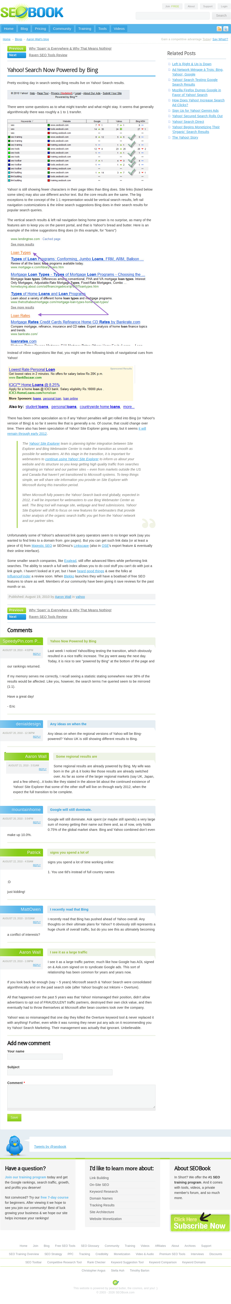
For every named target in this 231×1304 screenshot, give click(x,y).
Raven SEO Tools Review (48, 55)
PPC (70, 1254)
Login (224, 6)
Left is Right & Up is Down (191, 64)
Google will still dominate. (71, 810)
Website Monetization (106, 1219)
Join (172, 6)
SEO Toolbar (33, 1262)
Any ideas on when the (68, 724)
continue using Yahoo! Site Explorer (72, 459)
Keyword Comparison (163, 1262)
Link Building (99, 1178)
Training (84, 29)
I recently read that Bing (69, 909)
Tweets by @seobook (50, 1146)
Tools (102, 29)
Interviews (197, 1254)
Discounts (215, 1254)
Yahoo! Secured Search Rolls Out (197, 116)
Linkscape (81, 546)
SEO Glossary (90, 1246)
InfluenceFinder (19, 576)
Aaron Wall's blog (38, 39)
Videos (119, 29)
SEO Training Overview (24, 1254)
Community (62, 29)
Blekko (69, 576)
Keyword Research (104, 1191)
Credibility (102, 1254)
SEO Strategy (53, 1254)
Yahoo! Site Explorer (44, 443)
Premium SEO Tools (172, 1254)
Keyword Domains (194, 1262)
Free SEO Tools (65, 1246)
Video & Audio (145, 1254)
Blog (24, 29)
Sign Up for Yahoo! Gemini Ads (195, 110)
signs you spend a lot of (69, 852)
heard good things (90, 571)
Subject (13, 1067)
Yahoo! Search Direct (188, 122)
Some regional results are (76, 756)
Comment (16, 1083)
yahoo (80, 597)
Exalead (70, 561)
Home (9, 29)
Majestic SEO (42, 546)
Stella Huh (117, 1270)
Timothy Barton (139, 1270)
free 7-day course (55, 1197)
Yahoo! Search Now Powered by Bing (52, 69)
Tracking (84, 1254)
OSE (105, 546)
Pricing (40, 29)
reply (37, 654)
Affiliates (160, 1246)
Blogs (18, 39)
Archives (190, 1246)
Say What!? (220, 39)
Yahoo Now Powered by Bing (73, 641)
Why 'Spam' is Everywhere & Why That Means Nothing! (70, 48)
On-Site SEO (99, 1185)
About (191, 6)
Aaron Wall (63, 597)
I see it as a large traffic (69, 952)
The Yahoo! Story (185, 137)
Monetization (122, 1254)
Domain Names (101, 1198)
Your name (15, 1051)
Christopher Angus (93, 1270)
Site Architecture (102, 1212)
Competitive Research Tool (64, 1262)
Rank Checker (96, 1262)
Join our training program (25, 1177)
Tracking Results (102, 1205)
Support (208, 6)
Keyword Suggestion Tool (127, 1262)
